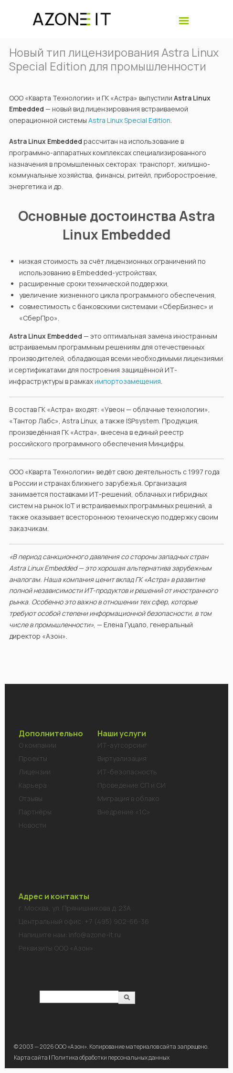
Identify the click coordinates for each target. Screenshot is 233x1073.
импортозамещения (128, 381)
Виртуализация (122, 758)
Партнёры (35, 811)
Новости (32, 825)
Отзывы (30, 798)
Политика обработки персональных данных (110, 1057)
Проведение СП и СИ (131, 785)
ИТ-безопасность (127, 771)
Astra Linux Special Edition (129, 120)
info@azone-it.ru (95, 934)
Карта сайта (31, 1057)
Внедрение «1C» (123, 811)
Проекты (33, 758)
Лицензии (35, 771)
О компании (37, 745)
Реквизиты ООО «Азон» (56, 948)
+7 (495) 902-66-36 (117, 921)
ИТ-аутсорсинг (122, 745)
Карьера (33, 785)
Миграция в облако (128, 798)
